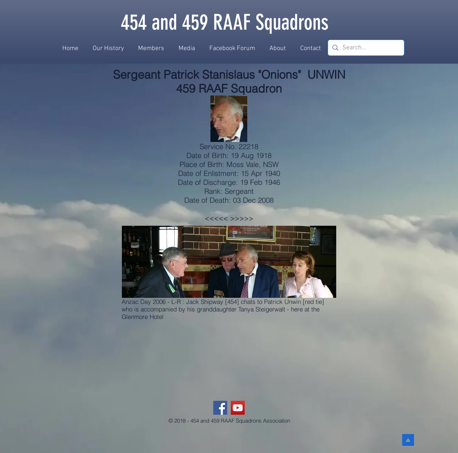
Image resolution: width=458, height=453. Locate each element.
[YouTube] (238, 408)
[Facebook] (220, 408)
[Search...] (365, 47)
